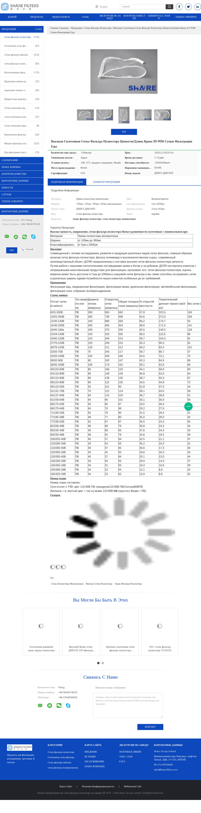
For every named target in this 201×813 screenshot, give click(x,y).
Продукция (22, 29)
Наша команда (95, 766)
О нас (85, 17)
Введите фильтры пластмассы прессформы (22, 143)
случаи (6, 194)
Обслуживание (94, 761)
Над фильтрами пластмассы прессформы (22, 152)
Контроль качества (134, 17)
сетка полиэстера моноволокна (67, 584)
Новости (7, 188)
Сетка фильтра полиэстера (21, 37)
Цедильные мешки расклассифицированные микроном (22, 81)
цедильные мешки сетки (21, 90)
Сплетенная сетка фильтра (21, 46)
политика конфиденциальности (98, 786)
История (90, 757)
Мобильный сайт (133, 786)
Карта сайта (66, 786)
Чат (124, 132)
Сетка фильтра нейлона (21, 55)
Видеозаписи (61, 17)
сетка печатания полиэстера (21, 117)
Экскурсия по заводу (110, 17)
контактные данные (15, 181)
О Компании (10, 160)
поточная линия (130, 752)
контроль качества (14, 174)
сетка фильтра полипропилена (21, 63)
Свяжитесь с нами (159, 17)
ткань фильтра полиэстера (128, 584)
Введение (91, 752)
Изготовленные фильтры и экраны (21, 72)
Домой (12, 17)
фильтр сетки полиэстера (99, 584)
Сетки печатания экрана (21, 108)
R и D (122, 761)
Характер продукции (106, 182)
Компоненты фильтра (21, 134)
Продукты (36, 17)
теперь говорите (186, 17)
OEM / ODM (125, 757)
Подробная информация (67, 182)
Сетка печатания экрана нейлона (21, 126)
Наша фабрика (11, 167)
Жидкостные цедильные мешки (21, 99)
